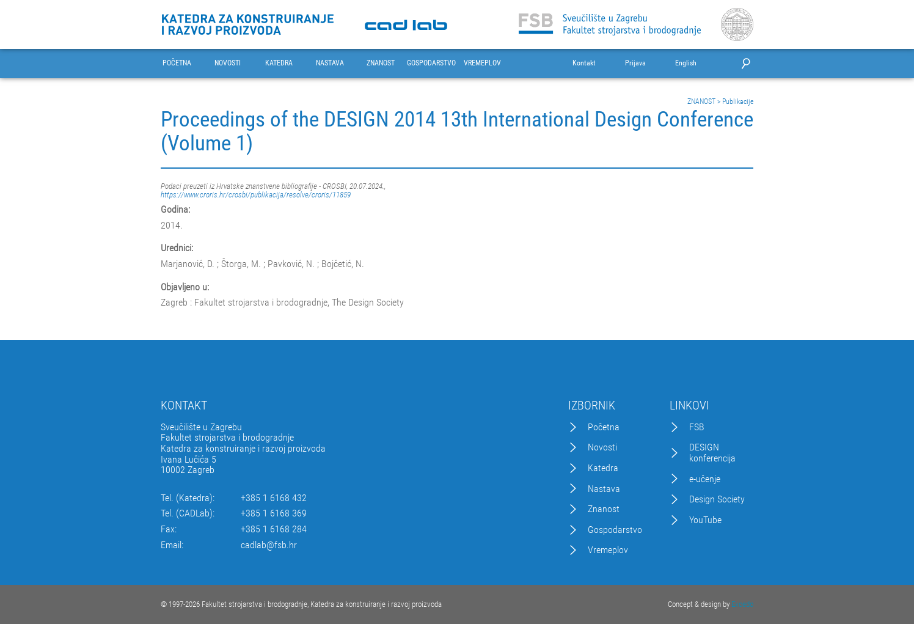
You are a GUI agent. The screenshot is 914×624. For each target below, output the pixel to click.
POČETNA (177, 63)
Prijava (635, 63)
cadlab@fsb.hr (269, 545)
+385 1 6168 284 (274, 529)
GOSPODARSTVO (431, 63)
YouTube (705, 520)
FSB (696, 427)
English (685, 63)
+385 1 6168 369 (274, 513)
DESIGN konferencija (712, 452)
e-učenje (704, 479)
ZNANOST (381, 63)
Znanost (604, 509)
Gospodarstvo (615, 529)
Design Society (717, 499)
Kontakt (584, 63)
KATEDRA (279, 63)
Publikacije (737, 101)
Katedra (603, 468)
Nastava (604, 488)
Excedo (742, 604)
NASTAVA (330, 63)
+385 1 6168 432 (274, 498)
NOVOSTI (227, 63)
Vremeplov (608, 550)
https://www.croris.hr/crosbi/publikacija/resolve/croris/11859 (256, 194)
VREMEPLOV (482, 63)
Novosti (602, 447)
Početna (604, 427)
